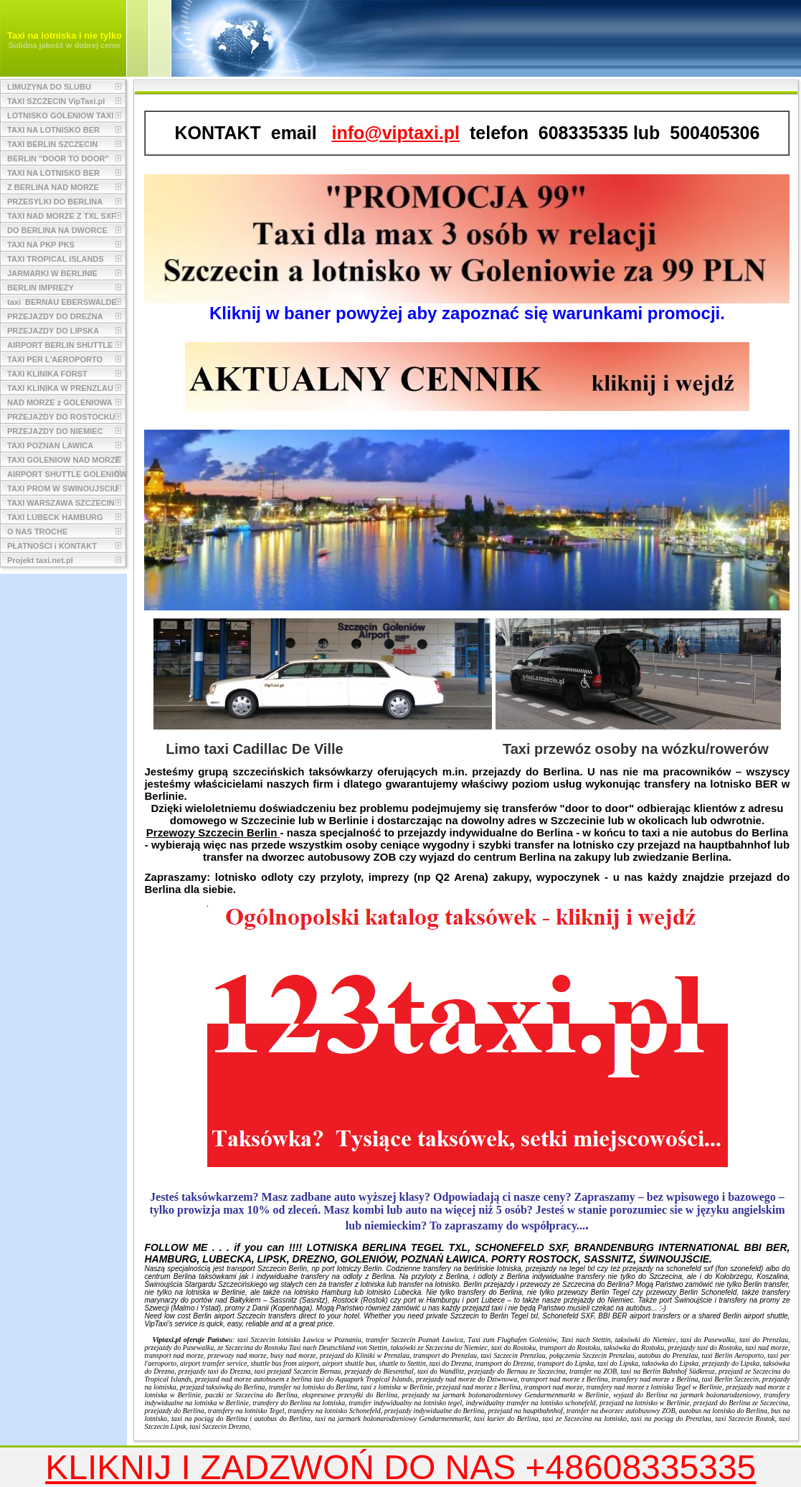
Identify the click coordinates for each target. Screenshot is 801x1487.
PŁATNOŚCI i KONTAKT (52, 546)
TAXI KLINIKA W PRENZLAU (60, 388)
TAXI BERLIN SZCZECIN (52, 144)
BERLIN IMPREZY (40, 287)
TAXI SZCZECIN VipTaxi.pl (56, 101)
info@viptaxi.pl (396, 133)
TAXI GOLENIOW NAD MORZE (63, 459)
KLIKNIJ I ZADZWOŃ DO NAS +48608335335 (400, 1467)
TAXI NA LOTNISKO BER (53, 130)
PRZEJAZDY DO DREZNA (55, 316)
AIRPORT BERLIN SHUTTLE (60, 345)
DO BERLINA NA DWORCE (57, 230)
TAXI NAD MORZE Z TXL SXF (61, 216)
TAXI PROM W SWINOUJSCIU (62, 488)
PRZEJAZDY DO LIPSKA (53, 330)
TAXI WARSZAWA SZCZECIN (61, 503)
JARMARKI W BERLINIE (52, 273)
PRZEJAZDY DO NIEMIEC (55, 431)
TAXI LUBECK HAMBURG (55, 517)
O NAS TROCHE (37, 531)
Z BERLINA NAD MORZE (53, 187)
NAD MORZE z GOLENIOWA (60, 402)
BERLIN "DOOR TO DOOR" (58, 158)
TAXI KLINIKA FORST (47, 373)
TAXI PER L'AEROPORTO (55, 359)
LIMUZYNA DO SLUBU (49, 86)
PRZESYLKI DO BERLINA (55, 201)
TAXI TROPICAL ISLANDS (55, 259)
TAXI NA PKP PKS (41, 244)
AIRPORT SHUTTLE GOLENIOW (67, 474)
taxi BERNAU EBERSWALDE (62, 302)
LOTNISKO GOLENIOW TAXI (60, 115)
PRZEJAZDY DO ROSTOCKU (61, 416)
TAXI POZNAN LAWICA (50, 445)
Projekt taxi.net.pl (40, 560)
